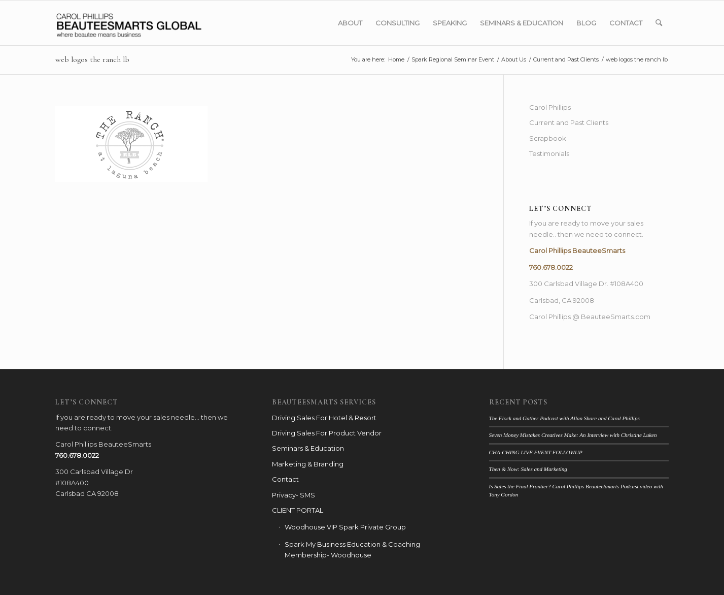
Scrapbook (547, 138)
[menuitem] (350, 23)
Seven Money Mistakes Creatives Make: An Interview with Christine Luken (573, 435)
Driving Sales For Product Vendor (327, 433)
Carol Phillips (550, 107)
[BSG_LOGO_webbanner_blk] (150, 23)
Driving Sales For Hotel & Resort (324, 418)
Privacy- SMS (293, 495)
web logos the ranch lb (92, 59)
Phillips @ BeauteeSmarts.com (599, 316)
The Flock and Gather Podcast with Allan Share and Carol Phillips (564, 418)
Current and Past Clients (568, 122)
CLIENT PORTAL (297, 510)
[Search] (659, 23)
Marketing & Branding (307, 464)
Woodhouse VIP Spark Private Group (345, 527)
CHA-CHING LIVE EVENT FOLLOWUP (535, 452)
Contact (285, 479)
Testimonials (549, 153)
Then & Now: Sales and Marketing (528, 469)
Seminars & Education (308, 448)
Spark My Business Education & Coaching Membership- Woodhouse (352, 549)
